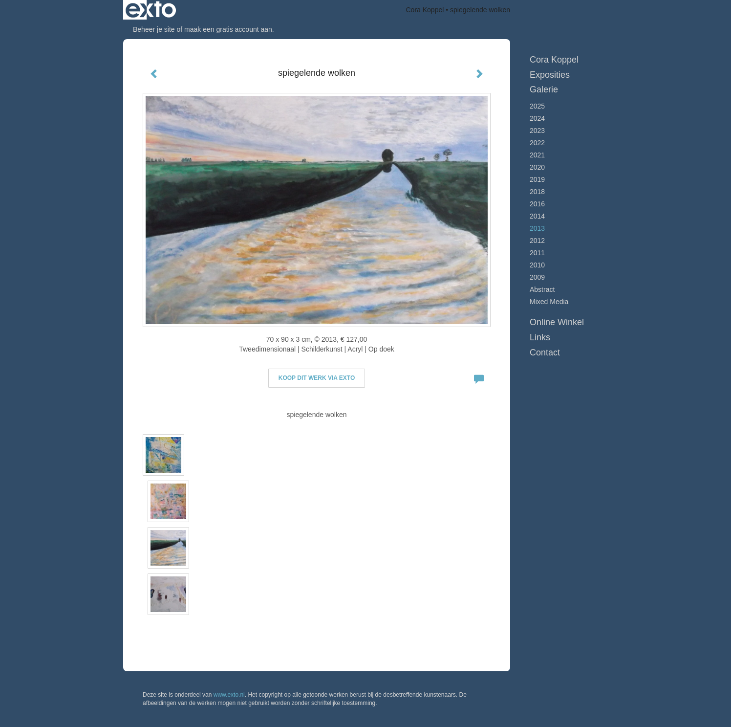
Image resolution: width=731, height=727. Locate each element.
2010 (537, 265)
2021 (537, 155)
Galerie (544, 89)
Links (540, 337)
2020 (537, 167)
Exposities (550, 75)
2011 (537, 253)
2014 (537, 216)
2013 (537, 228)
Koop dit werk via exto (317, 378)
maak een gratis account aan (228, 29)
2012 (537, 240)
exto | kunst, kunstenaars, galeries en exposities (150, 10)
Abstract (542, 289)
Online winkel (557, 322)
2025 (537, 106)
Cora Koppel (425, 10)
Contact (545, 352)
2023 (537, 130)
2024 (537, 118)
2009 (537, 277)
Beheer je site (154, 29)
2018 (537, 192)
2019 (537, 179)
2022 (537, 143)
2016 (537, 204)
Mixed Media (549, 302)
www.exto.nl (229, 694)
